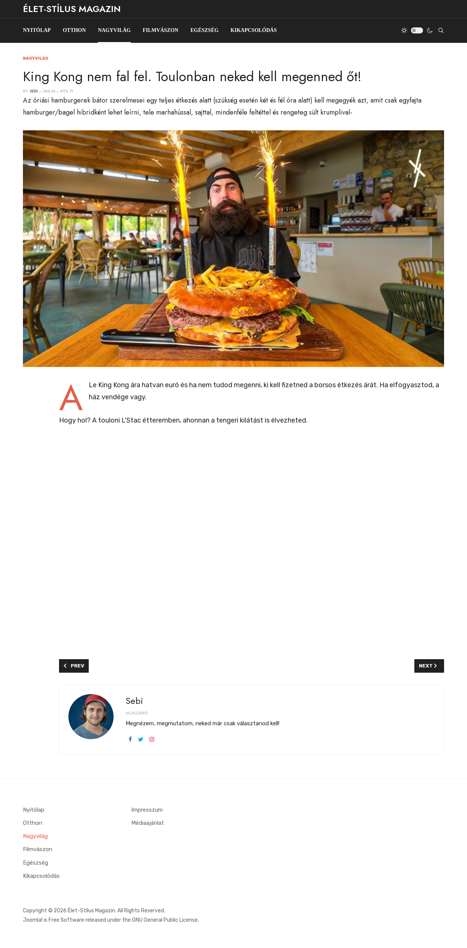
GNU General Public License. (165, 920)
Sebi (134, 700)
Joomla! (32, 920)
